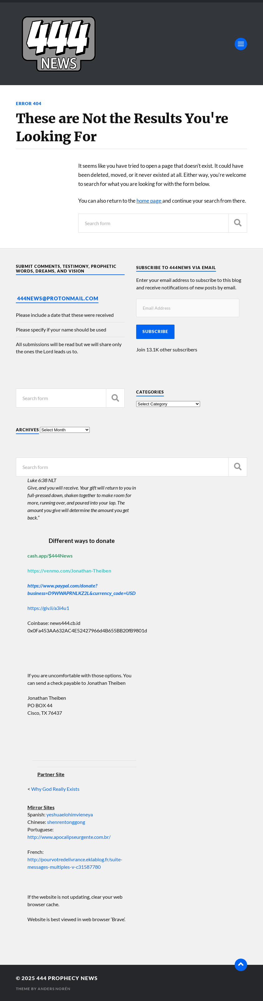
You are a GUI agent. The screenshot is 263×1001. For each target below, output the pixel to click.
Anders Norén (54, 988)
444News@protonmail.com (57, 298)
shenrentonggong (65, 822)
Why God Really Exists (55, 789)
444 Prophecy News (67, 978)
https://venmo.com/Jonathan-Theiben (69, 570)
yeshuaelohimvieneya (69, 814)
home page (149, 200)
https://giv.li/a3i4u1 (48, 608)
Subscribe (155, 331)
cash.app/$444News (50, 556)
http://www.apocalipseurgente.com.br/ (69, 837)
